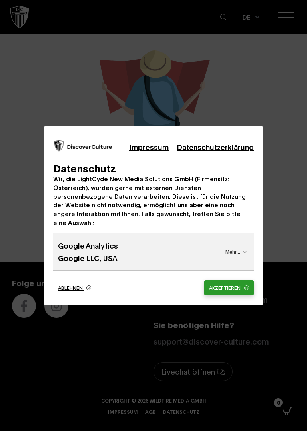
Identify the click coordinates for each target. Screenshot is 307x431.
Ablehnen (74, 288)
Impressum (149, 147)
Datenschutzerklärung (215, 147)
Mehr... (236, 252)
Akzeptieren (229, 288)
